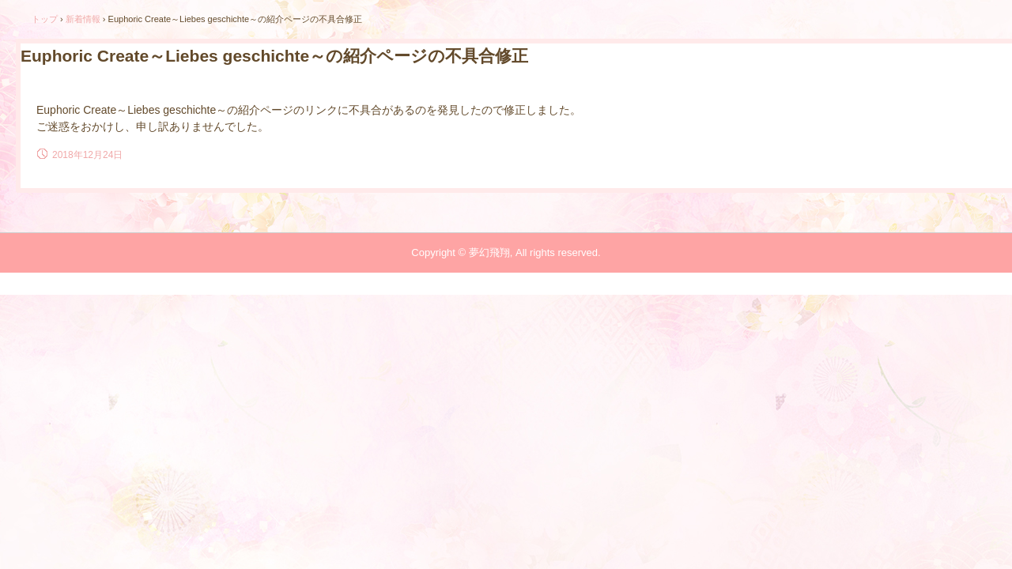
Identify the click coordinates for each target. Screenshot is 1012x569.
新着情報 (83, 19)
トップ (45, 19)
